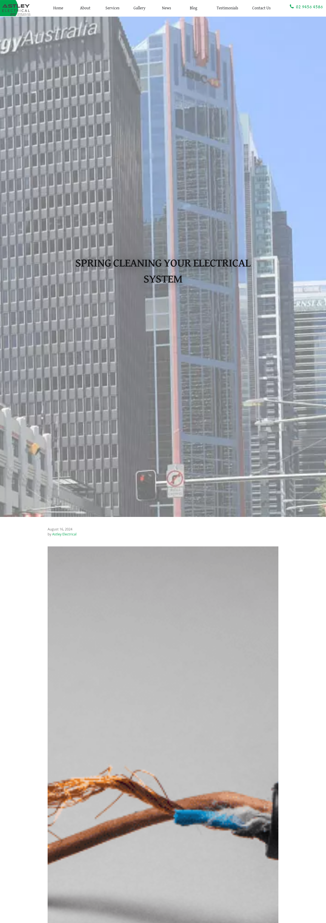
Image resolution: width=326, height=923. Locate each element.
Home (58, 8)
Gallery (139, 8)
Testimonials (227, 8)
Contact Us (261, 8)
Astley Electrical (64, 534)
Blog (193, 8)
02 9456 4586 (306, 6)
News (166, 8)
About (85, 8)
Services (112, 8)
